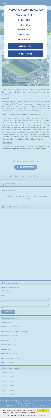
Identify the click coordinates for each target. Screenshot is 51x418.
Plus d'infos (42, 415)
